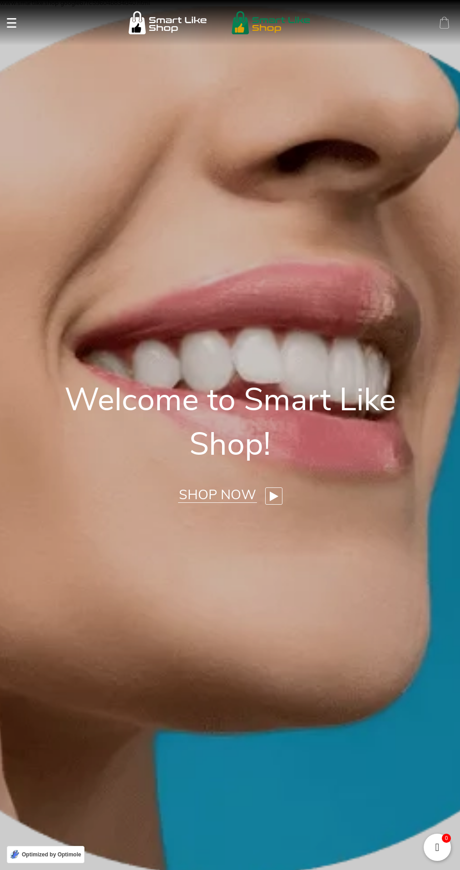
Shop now (217, 495)
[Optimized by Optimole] (45, 854)
